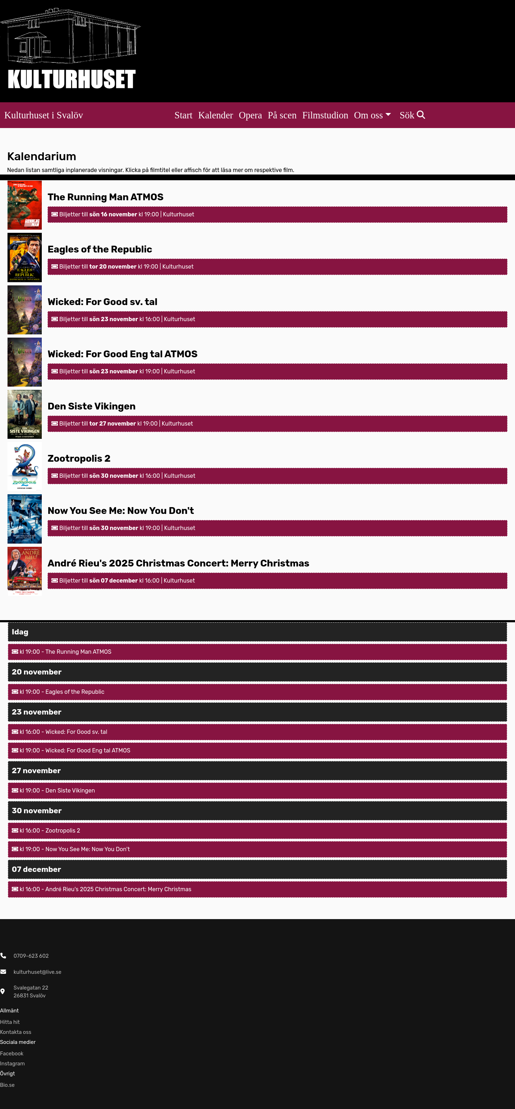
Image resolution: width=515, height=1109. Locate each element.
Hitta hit (10, 1022)
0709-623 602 (31, 956)
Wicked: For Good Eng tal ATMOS (123, 354)
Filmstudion (325, 115)
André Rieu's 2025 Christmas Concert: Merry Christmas (178, 563)
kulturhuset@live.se (37, 972)
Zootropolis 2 (79, 458)
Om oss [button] (368, 115)
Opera (250, 115)
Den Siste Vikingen (92, 406)
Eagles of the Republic (100, 249)
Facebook (12, 1053)
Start (183, 115)
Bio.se (7, 1085)
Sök (412, 115)
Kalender (215, 115)
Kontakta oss (15, 1032)
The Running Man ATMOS (106, 197)
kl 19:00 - (28, 651)
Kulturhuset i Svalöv (43, 115)
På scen (282, 115)
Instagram (12, 1063)
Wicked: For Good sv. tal (103, 302)
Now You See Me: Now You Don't (121, 510)
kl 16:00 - (28, 731)
